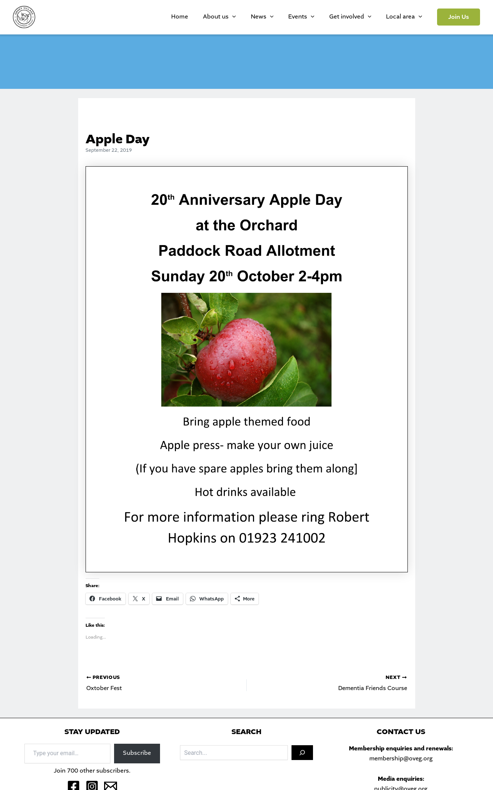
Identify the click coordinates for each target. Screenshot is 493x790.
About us (252, 17)
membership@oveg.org (400, 758)
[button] (458, 17)
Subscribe (137, 753)
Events (320, 17)
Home (220, 17)
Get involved (361, 17)
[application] (265, 17)
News (288, 17)
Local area (408, 17)
